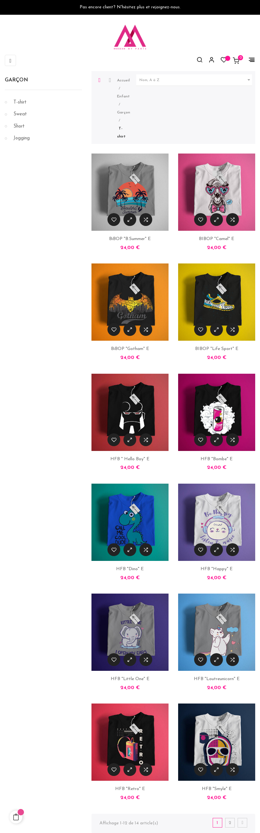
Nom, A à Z (195, 80)
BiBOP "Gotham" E (130, 348)
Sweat (20, 114)
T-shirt (20, 102)
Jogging (21, 138)
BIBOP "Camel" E (216, 239)
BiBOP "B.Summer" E (130, 239)
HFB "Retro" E (130, 789)
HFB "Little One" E (130, 679)
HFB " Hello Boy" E (129, 459)
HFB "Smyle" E (217, 789)
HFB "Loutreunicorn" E (217, 679)
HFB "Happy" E (216, 569)
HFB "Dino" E (130, 569)
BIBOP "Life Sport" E (216, 348)
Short (19, 126)
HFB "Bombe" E (216, 459)
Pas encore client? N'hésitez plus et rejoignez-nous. (130, 7)
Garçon (16, 80)
